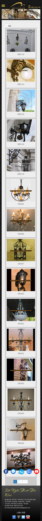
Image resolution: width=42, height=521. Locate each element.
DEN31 (21, 204)
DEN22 (21, 324)
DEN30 (21, 234)
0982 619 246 (34, 6)
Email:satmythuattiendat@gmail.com (17, 508)
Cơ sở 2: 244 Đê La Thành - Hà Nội (16, 503)
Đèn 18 (21, 54)
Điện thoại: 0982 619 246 (14, 505)
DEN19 (21, 413)
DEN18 (21, 443)
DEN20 (21, 383)
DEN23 (21, 294)
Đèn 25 (21, 114)
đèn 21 (21, 84)
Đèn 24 (21, 144)
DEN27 (21, 264)
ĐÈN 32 (21, 174)
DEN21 (21, 353)
